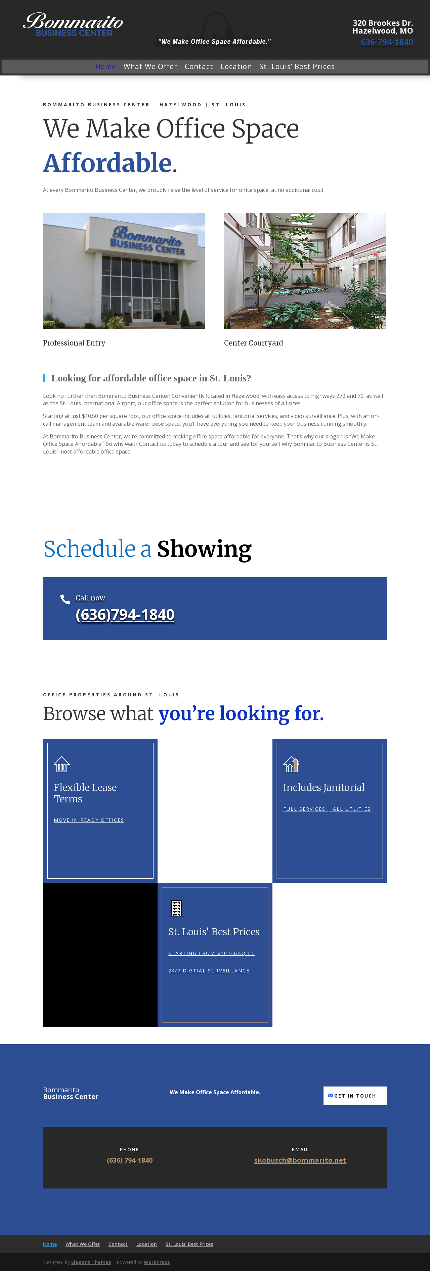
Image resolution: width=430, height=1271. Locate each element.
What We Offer (150, 66)
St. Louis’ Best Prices (297, 66)
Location (236, 66)
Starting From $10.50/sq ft (211, 953)
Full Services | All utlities (327, 809)
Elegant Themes (91, 1262)
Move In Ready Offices (89, 820)
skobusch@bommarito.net (300, 1160)
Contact (199, 66)
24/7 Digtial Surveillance (209, 970)
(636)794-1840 (125, 614)
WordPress (157, 1262)
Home (105, 66)
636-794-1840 (387, 41)
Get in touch (355, 1096)
